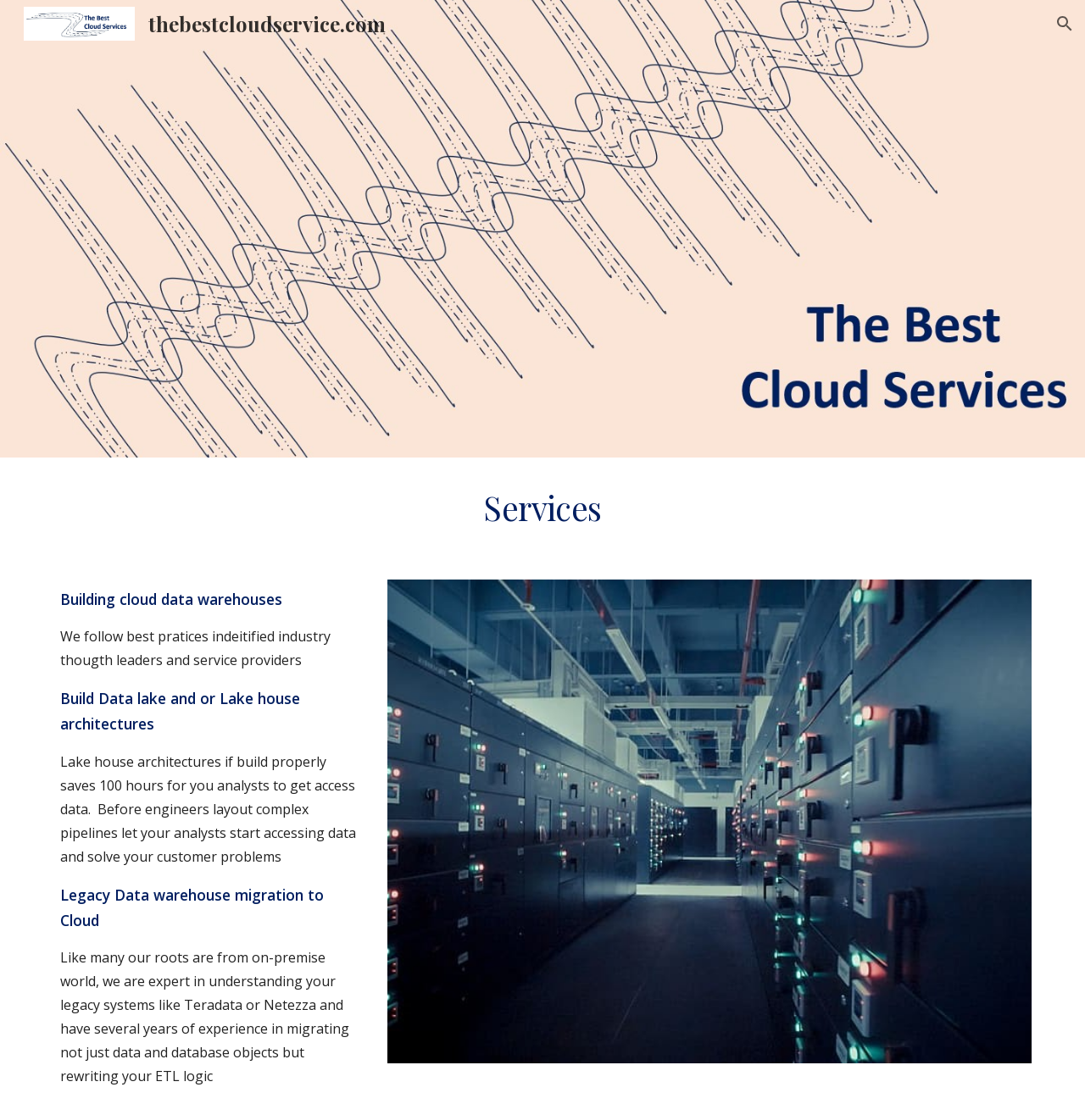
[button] (1064, 23)
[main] (542, 508)
